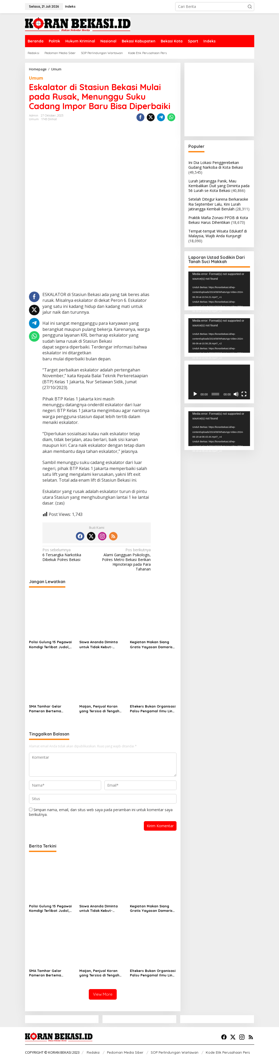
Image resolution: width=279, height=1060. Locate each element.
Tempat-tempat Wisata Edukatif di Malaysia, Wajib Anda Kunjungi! (217, 233)
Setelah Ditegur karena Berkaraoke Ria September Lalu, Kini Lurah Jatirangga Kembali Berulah (218, 204)
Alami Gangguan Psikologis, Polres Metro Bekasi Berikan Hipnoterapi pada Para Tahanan (125, 560)
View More (102, 994)
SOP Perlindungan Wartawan (174, 1052)
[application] (219, 289)
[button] (249, 6)
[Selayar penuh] (244, 394)
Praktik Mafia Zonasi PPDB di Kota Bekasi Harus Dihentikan (218, 220)
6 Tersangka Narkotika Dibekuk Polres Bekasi (68, 555)
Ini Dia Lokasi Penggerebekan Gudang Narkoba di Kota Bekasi (215, 165)
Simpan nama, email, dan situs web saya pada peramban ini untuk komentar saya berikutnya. (101, 812)
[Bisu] (236, 394)
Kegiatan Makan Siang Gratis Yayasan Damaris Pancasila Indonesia (151, 644)
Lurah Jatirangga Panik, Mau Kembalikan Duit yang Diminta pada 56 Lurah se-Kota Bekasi (218, 185)
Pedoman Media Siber (125, 1052)
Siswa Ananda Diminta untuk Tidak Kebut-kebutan (98, 644)
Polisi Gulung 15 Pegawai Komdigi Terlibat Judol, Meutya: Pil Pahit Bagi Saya (50, 644)
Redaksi (93, 1052)
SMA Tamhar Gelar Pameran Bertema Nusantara (45, 708)
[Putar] (195, 394)
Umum (36, 78)
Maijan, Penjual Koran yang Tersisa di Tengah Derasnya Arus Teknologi (101, 708)
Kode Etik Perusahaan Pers (228, 1052)
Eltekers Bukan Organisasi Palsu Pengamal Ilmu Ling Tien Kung (152, 708)
